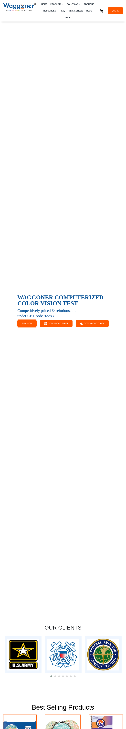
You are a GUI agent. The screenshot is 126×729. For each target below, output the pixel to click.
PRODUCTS (55, 4)
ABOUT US (89, 4)
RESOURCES (49, 11)
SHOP (68, 17)
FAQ (63, 11)
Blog (89, 11)
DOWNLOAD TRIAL (56, 323)
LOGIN (115, 10)
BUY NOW (26, 323)
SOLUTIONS (72, 4)
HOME (44, 4)
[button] (51, 676)
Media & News (76, 11)
